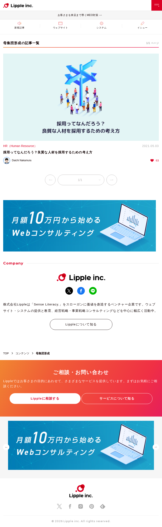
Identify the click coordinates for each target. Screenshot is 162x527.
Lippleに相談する (45, 398)
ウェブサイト (60, 27)
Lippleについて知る (81, 324)
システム (101, 27)
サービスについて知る (116, 398)
